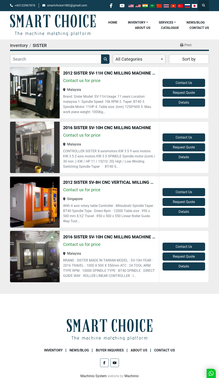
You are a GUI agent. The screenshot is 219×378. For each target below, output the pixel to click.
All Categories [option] (128, 59)
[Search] (55, 59)
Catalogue (170, 28)
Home (112, 22)
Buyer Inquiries (110, 350)
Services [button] (166, 22)
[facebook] (111, 5)
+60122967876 (25, 5)
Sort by (188, 59)
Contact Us (199, 28)
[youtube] (122, 5)
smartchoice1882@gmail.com (67, 5)
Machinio (131, 376)
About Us (142, 28)
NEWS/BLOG (195, 22)
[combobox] (139, 59)
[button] (138, 22)
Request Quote (184, 93)
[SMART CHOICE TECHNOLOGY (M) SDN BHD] (109, 329)
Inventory (136, 22)
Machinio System (93, 376)
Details (184, 102)
